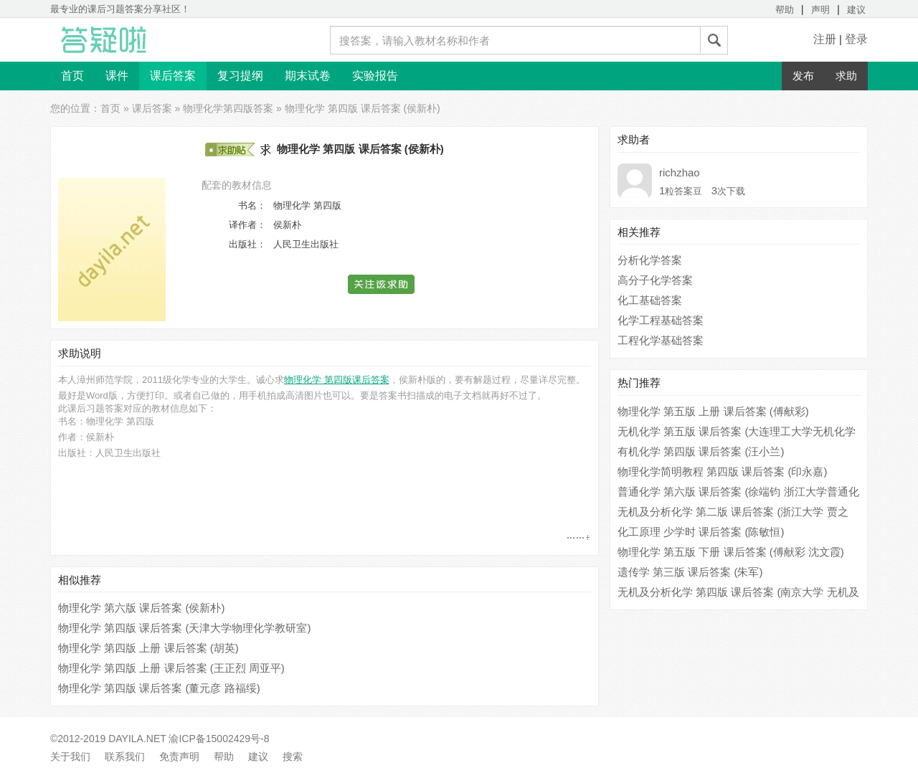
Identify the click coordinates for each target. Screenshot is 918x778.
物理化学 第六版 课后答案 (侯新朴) (141, 608)
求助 (846, 76)
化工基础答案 (649, 300)
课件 (116, 76)
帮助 (784, 9)
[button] (382, 284)
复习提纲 (240, 76)
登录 (856, 39)
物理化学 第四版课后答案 (336, 379)
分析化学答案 (649, 260)
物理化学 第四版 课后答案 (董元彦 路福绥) (159, 688)
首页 (72, 76)
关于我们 (70, 756)
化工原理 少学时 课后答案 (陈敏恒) (701, 532)
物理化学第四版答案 (228, 108)
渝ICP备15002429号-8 (219, 738)
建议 (856, 9)
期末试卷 (308, 76)
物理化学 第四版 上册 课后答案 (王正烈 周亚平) (171, 668)
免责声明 (179, 756)
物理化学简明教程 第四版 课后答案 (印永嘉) (722, 471)
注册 (824, 39)
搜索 (293, 756)
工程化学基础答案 (660, 340)
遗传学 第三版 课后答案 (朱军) (690, 572)
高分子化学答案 (655, 280)
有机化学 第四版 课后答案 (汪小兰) (701, 451)
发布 (803, 76)
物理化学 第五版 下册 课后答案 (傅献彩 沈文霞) (730, 552)
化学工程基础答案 (660, 320)
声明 (820, 9)
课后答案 (173, 76)
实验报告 (375, 76)
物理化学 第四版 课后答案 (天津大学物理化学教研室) (184, 628)
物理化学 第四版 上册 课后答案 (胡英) (148, 648)
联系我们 (125, 756)
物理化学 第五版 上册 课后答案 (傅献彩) (713, 411)
